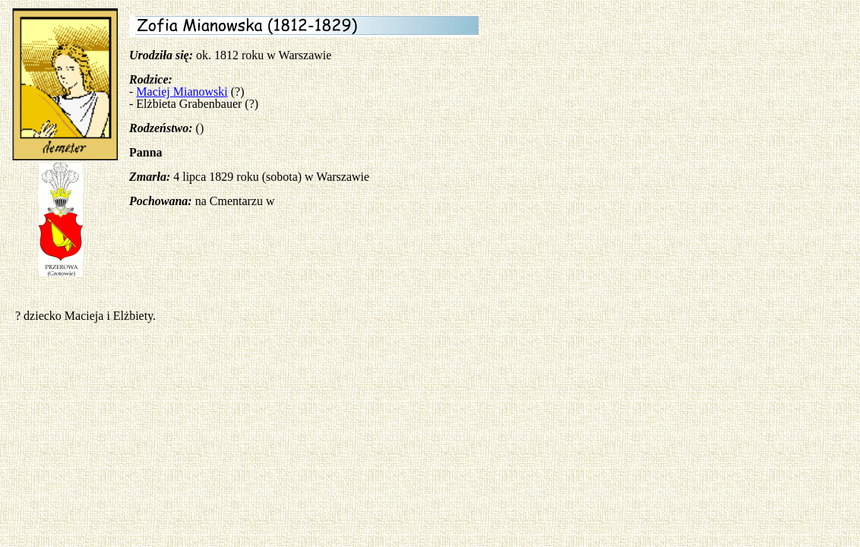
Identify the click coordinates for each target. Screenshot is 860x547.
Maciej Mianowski (181, 91)
